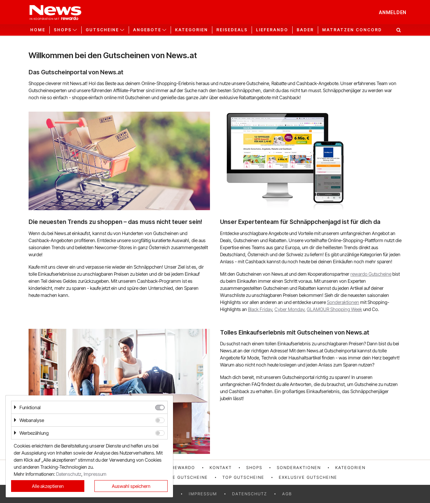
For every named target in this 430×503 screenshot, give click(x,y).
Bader (305, 30)
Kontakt (221, 467)
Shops (254, 467)
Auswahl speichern (131, 486)
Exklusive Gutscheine (308, 477)
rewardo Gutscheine (370, 274)
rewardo (183, 467)
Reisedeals (232, 30)
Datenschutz (249, 493)
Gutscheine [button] (102, 30)
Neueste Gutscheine (181, 477)
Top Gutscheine (243, 477)
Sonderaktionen (343, 302)
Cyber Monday (289, 309)
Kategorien (191, 30)
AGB (287, 493)
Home (37, 30)
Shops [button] (63, 30)
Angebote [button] (147, 30)
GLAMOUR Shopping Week (334, 309)
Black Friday (260, 309)
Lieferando (272, 30)
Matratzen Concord (352, 30)
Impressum (203, 493)
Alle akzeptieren (48, 486)
